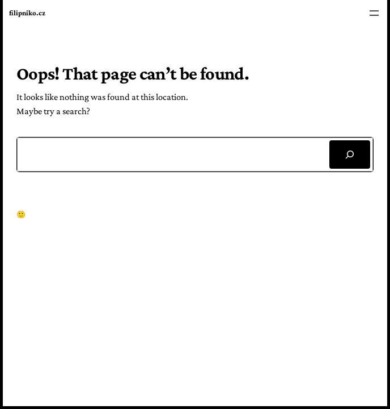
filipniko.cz (27, 13)
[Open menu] (374, 13)
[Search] (349, 154)
